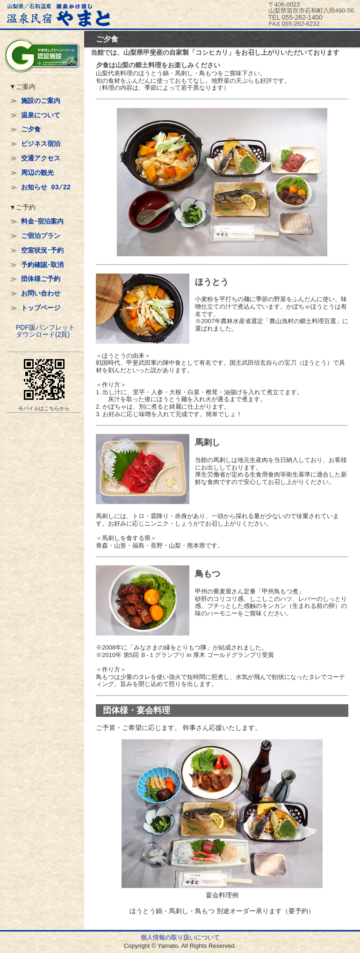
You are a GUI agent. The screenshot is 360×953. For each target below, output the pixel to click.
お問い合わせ (40, 293)
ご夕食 (31, 129)
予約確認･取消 (42, 264)
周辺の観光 (37, 172)
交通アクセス (40, 158)
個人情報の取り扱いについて (180, 937)
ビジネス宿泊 (40, 143)
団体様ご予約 (40, 278)
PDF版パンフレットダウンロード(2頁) (45, 331)
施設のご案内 (40, 100)
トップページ (40, 307)
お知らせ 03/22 (46, 187)
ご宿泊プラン (40, 235)
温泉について (40, 115)
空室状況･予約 (42, 250)
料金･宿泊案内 (42, 221)
